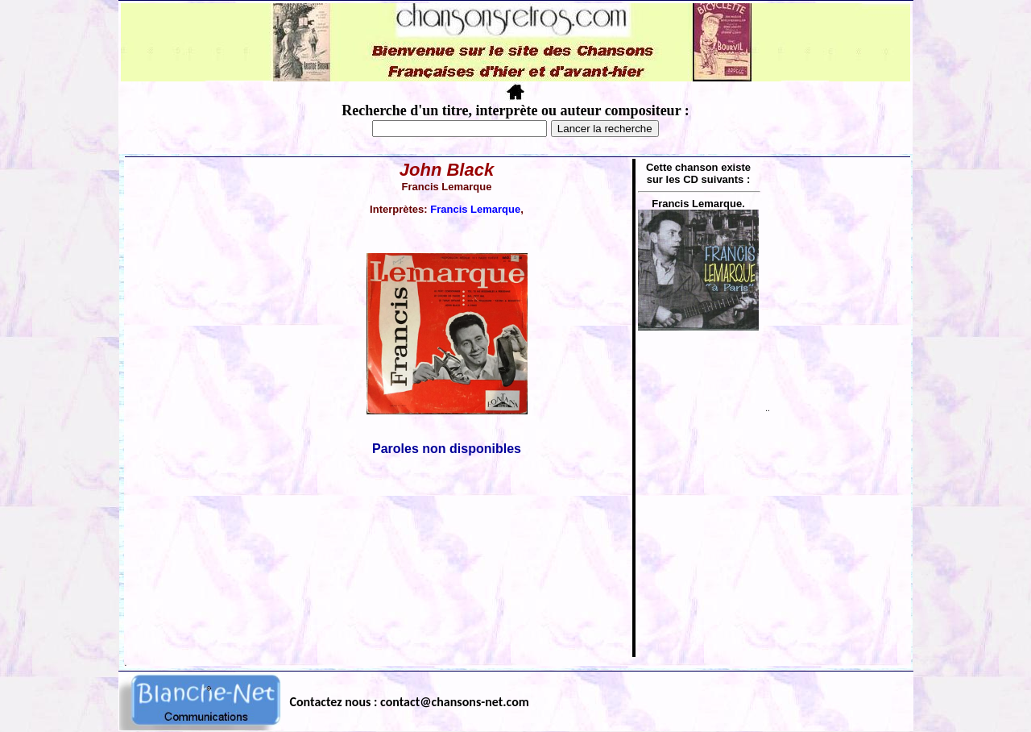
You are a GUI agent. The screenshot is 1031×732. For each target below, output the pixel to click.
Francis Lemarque (475, 209)
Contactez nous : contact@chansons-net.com (409, 701)
